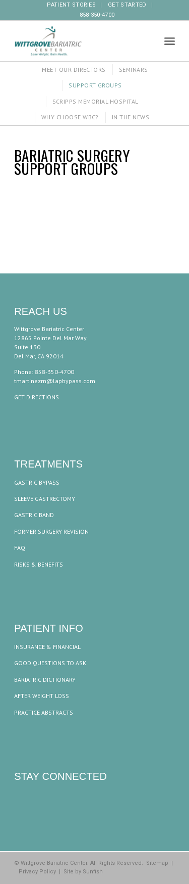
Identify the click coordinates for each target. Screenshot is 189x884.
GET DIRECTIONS (36, 397)
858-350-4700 (97, 15)
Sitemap (157, 863)
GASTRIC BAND (34, 515)
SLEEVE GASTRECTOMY (44, 498)
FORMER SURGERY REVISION (51, 531)
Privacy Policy (37, 871)
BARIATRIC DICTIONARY (45, 679)
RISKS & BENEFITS (38, 564)
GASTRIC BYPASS (36, 482)
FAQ (19, 547)
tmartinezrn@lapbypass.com (54, 381)
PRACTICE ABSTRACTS (43, 712)
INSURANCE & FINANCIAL (47, 646)
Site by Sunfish (83, 871)
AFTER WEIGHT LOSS (41, 696)
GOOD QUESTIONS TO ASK (50, 663)
